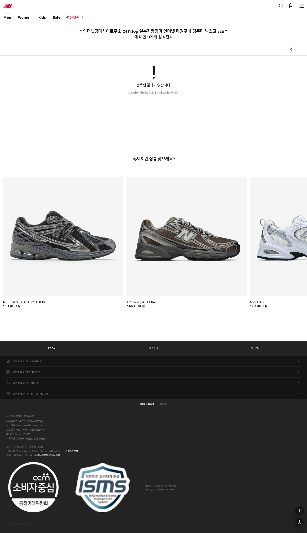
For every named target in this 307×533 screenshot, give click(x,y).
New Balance (7, 6)
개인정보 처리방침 (147, 404)
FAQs (51, 348)
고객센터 (153, 348)
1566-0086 (29, 416)
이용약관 (163, 404)
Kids (42, 18)
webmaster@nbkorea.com (30, 425)
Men (7, 18)
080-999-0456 (36, 421)
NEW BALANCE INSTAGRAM (27, 361)
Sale (57, 18)
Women (25, 18)
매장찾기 (255, 348)
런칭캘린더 (74, 18)
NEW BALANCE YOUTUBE (26, 383)
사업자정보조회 (71, 451)
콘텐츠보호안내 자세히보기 (48, 455)
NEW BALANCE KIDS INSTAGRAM (30, 394)
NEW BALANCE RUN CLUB (26, 372)
